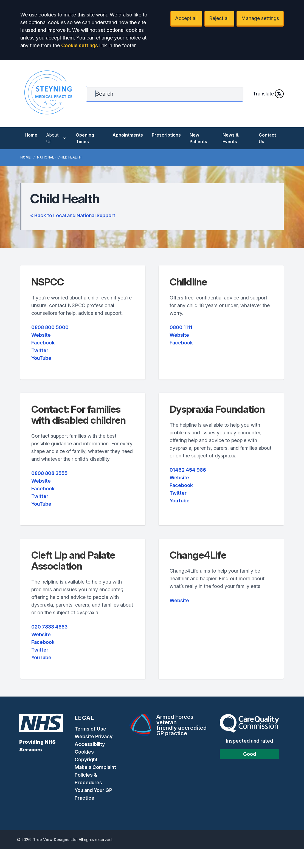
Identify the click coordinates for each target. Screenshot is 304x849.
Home (31, 135)
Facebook (43, 343)
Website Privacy (93, 736)
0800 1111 (181, 327)
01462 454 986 (188, 470)
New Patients (198, 138)
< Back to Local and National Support (72, 215)
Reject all (219, 18)
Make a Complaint (95, 767)
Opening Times (85, 138)
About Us (56, 138)
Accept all (186, 18)
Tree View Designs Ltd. (55, 839)
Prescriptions (166, 135)
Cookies (84, 752)
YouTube (41, 358)
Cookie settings (79, 45)
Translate (268, 93)
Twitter (39, 350)
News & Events (231, 138)
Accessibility (90, 744)
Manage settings (260, 18)
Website (41, 335)
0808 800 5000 (50, 327)
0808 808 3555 (49, 473)
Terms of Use (90, 729)
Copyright (86, 759)
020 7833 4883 (49, 627)
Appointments (127, 135)
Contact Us (267, 138)
